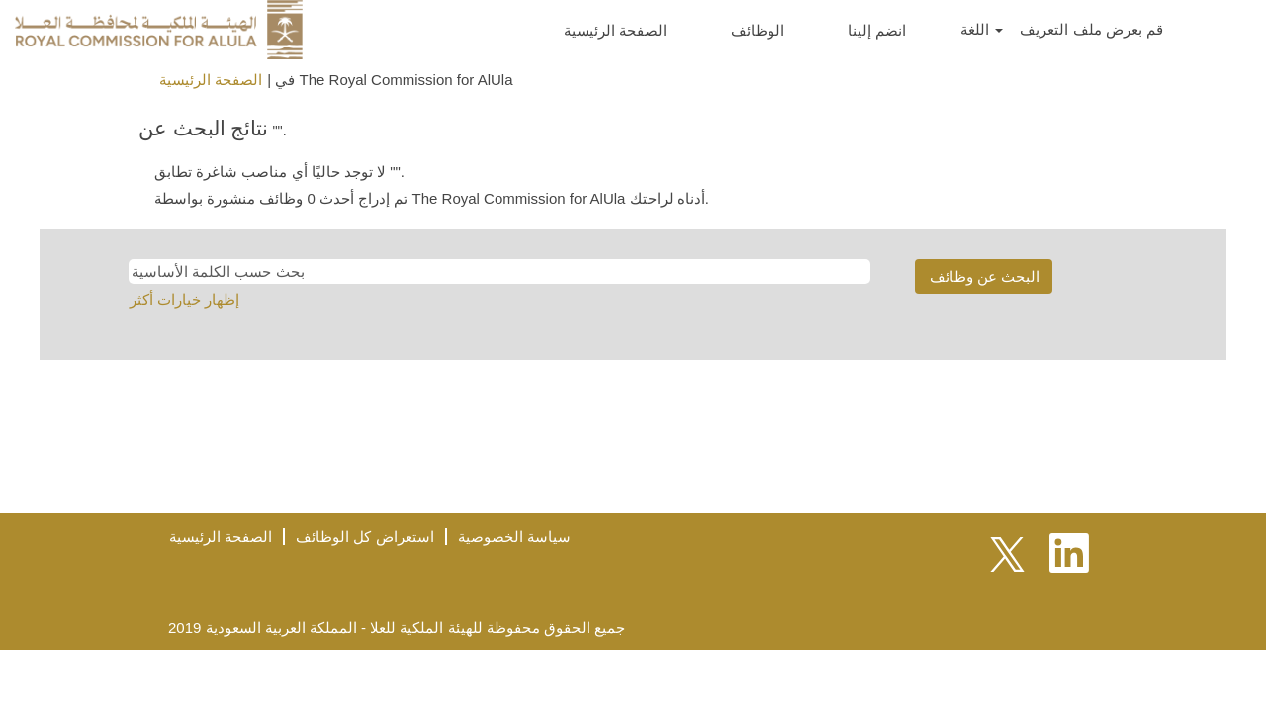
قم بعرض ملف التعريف (1091, 29)
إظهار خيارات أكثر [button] (184, 299)
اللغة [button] (981, 29)
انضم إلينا (877, 30)
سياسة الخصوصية (514, 536)
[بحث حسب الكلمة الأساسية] (499, 271)
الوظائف (757, 30)
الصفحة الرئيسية (615, 30)
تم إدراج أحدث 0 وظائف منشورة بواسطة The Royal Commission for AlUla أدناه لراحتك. (431, 198)
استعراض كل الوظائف (364, 536)
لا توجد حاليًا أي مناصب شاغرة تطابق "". (279, 171)
